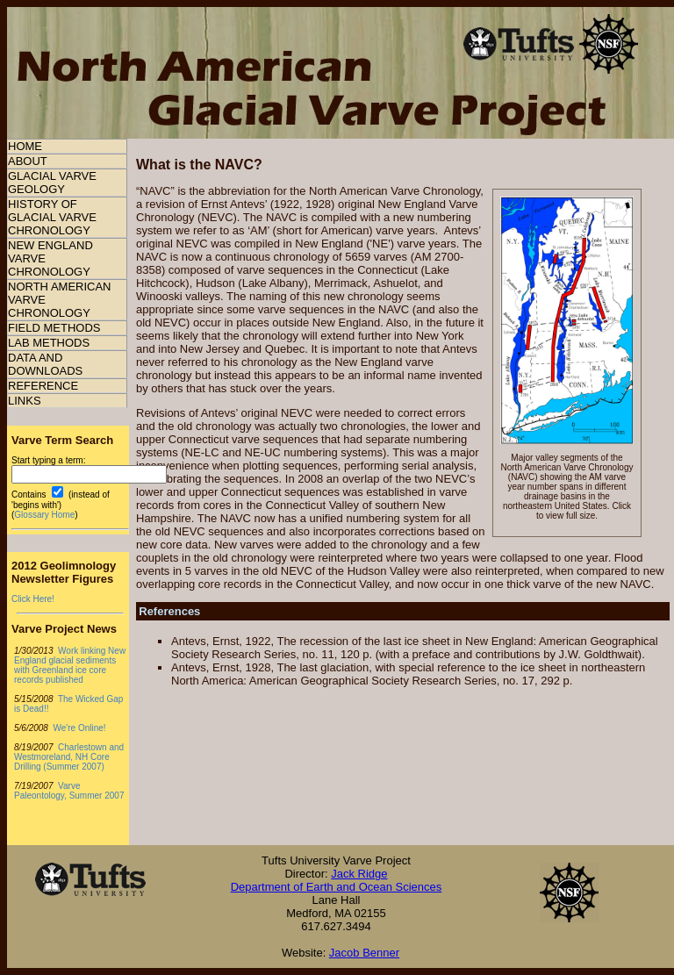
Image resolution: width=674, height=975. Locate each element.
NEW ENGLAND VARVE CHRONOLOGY (50, 258)
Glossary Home (44, 515)
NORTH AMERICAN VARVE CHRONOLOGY (59, 299)
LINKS (24, 400)
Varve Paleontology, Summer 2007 (69, 790)
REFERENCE (43, 385)
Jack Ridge (359, 873)
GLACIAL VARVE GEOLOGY (52, 182)
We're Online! (78, 728)
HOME (25, 146)
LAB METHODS (49, 342)
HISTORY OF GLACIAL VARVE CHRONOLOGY (52, 217)
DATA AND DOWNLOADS (45, 364)
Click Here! (32, 599)
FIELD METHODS (54, 327)
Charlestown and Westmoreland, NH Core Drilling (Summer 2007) (69, 756)
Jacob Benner (364, 952)
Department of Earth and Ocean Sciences (336, 886)
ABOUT (27, 161)
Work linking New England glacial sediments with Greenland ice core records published (69, 665)
